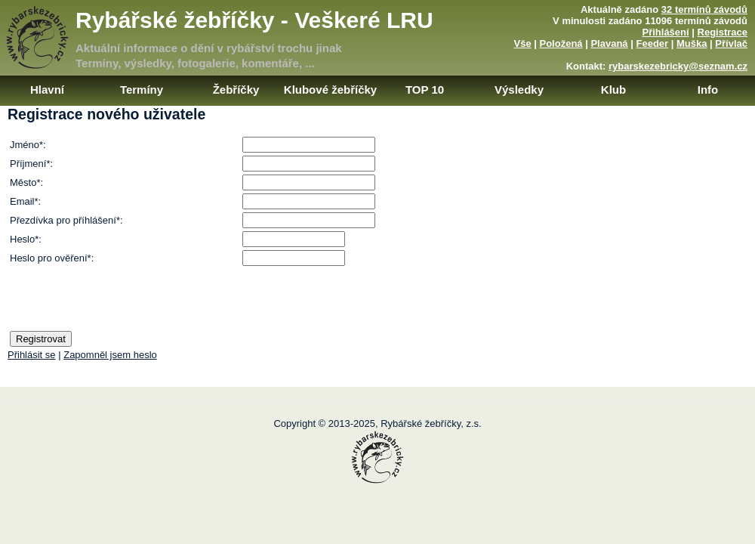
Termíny (141, 89)
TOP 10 (424, 89)
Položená (561, 43)
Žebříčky (236, 89)
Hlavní (47, 89)
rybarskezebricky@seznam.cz (678, 66)
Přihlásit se (32, 354)
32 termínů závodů (704, 9)
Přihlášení (666, 32)
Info (708, 89)
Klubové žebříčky (330, 89)
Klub (613, 89)
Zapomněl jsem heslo (110, 354)
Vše (522, 43)
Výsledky (519, 89)
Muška (691, 43)
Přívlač (731, 43)
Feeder (652, 43)
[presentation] (124, 298)
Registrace (722, 32)
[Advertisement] (617, 217)
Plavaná (608, 43)
